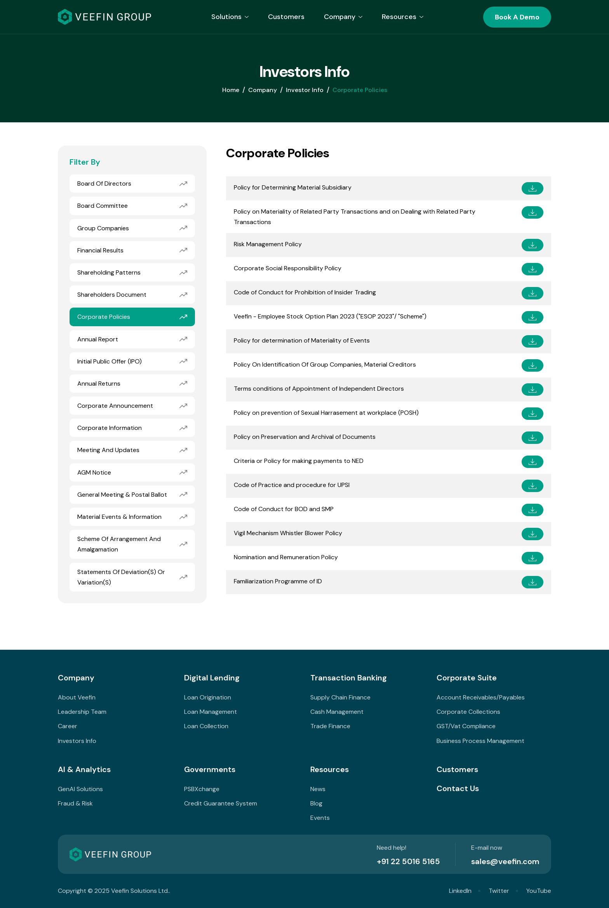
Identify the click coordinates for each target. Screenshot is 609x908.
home (230, 91)
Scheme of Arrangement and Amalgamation (119, 545)
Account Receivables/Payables (481, 697)
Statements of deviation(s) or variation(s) (121, 578)
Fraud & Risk (75, 803)
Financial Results (100, 251)
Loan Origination (207, 697)
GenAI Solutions (80, 789)
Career (67, 726)
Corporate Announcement (115, 406)
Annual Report (97, 340)
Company (262, 91)
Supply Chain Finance (340, 697)
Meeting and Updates (108, 451)
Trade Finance (330, 726)
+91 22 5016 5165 (408, 861)
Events (320, 818)
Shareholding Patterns (109, 273)
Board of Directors (104, 184)
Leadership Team (82, 712)
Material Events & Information (119, 517)
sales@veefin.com (505, 861)
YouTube (538, 891)
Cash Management (337, 712)
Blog (316, 803)
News (317, 789)
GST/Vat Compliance (466, 726)
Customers (286, 16)
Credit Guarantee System (220, 803)
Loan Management (210, 712)
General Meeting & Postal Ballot (122, 495)
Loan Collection (206, 726)
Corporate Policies (103, 317)
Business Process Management (480, 741)
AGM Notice (94, 473)
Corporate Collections (468, 712)
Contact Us (458, 788)
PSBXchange (201, 789)
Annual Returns (98, 384)
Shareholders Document (111, 295)
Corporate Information (109, 428)
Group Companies (103, 229)
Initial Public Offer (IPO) (109, 362)
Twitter (499, 891)
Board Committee (102, 206)
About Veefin (77, 697)
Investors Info (77, 741)
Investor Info (305, 91)
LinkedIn (460, 891)
